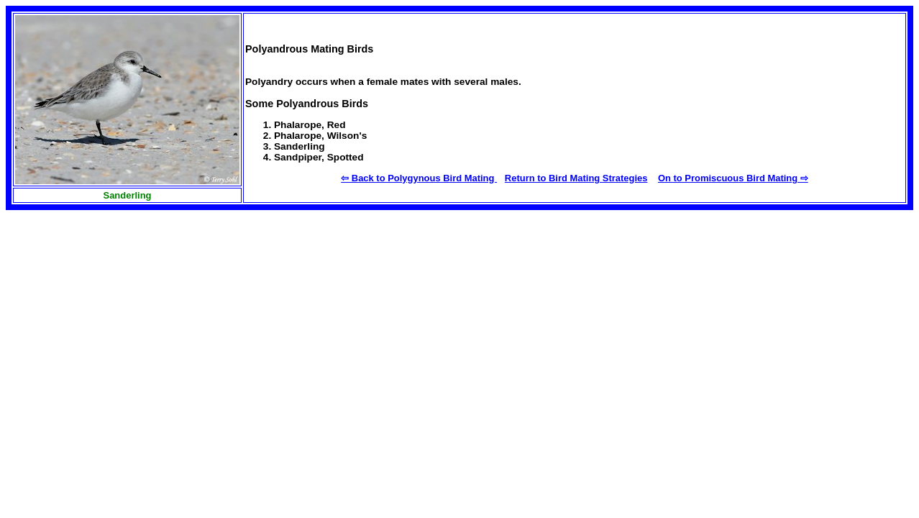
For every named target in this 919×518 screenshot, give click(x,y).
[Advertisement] (113, 322)
